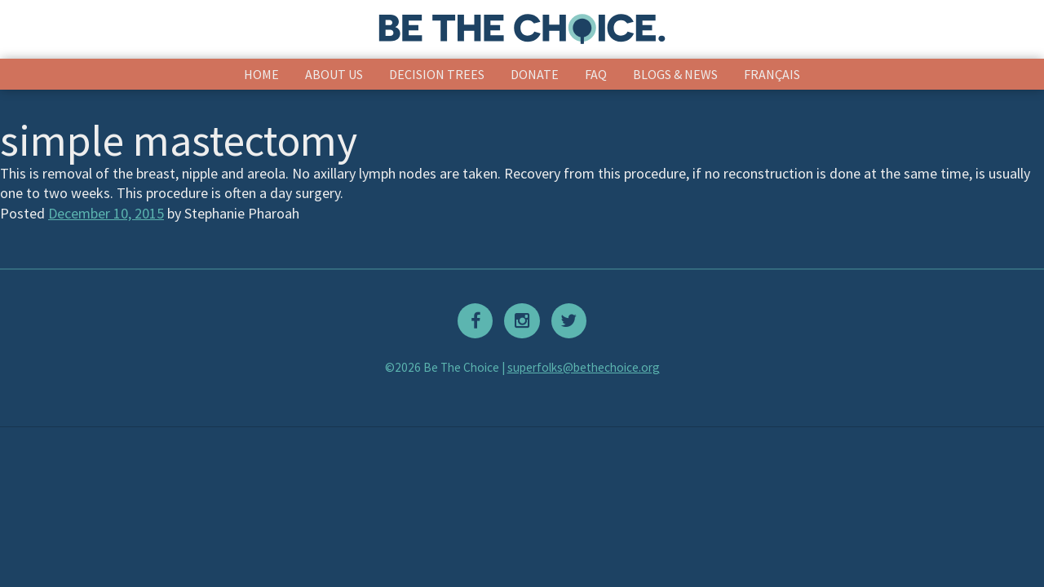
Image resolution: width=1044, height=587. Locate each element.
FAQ (596, 74)
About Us (334, 74)
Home (261, 74)
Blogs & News (675, 74)
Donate (535, 74)
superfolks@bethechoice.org (583, 367)
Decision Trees (436, 74)
